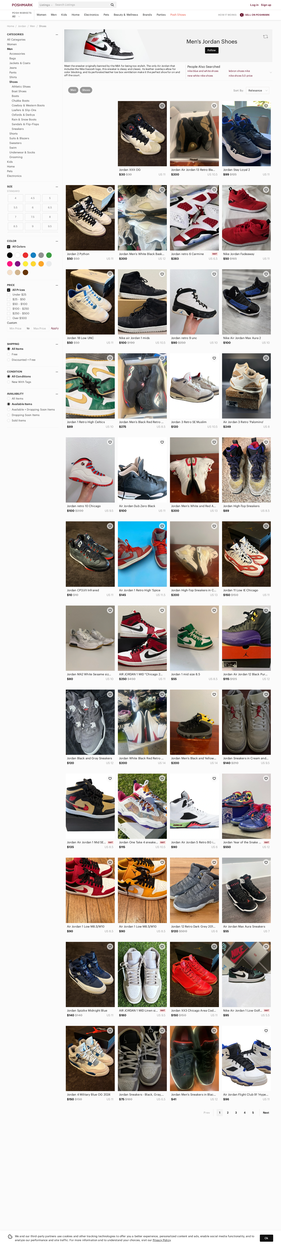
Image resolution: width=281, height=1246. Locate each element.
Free (12, 354)
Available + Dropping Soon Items (31, 409)
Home (76, 14)
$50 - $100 (17, 304)
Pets (106, 14)
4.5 (33, 198)
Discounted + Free (21, 360)
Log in (254, 5)
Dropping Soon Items (23, 415)
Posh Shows (178, 14)
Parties (161, 14)
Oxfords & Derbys (23, 115)
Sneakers (18, 129)
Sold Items (16, 420)
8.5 (15, 226)
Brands (147, 14)
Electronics (91, 14)
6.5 (50, 207)
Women (41, 14)
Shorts (13, 133)
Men (53, 14)
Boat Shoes (19, 91)
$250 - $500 (18, 313)
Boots (15, 96)
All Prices (16, 290)
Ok (266, 1238)
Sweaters (15, 143)
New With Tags (19, 382)
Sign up (266, 5)
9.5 (50, 226)
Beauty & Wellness (126, 14)
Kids (64, 14)
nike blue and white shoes (202, 71)
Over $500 (17, 318)
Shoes (42, 26)
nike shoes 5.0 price (240, 75)
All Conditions (19, 376)
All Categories (16, 39)
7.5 (32, 217)
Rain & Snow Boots (24, 119)
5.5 (15, 207)
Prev (207, 1112)
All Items (15, 349)
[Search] (81, 5)
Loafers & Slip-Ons (24, 110)
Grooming (16, 157)
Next (266, 1112)
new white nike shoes (200, 75)
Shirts (13, 77)
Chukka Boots (21, 100)
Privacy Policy (162, 1240)
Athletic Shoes (21, 86)
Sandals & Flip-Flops (25, 124)
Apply (55, 328)
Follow (212, 50)
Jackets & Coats (19, 63)
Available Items (19, 404)
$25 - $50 (16, 299)
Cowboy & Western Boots (28, 105)
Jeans (13, 68)
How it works (227, 14)
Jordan (22, 26)
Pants (13, 72)
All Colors (16, 246)
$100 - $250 (18, 308)
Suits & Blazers (19, 138)
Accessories (17, 53)
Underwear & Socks (22, 152)
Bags (12, 58)
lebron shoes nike (239, 71)
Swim (13, 147)
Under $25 (16, 294)
